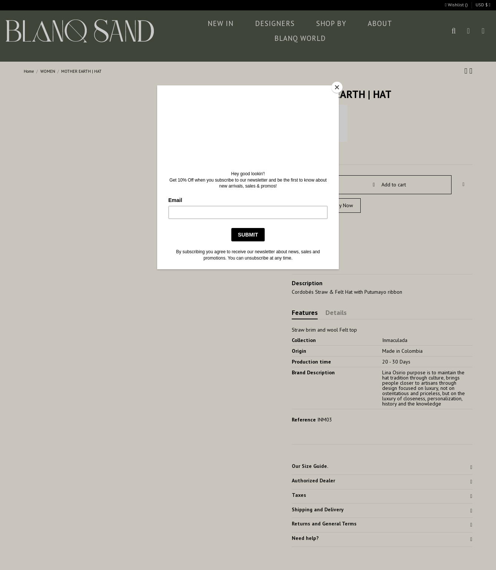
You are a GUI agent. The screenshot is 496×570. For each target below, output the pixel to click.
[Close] (337, 87)
